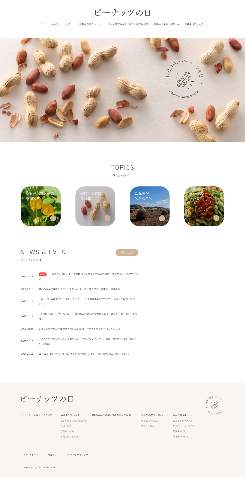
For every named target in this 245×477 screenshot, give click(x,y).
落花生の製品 (147, 426)
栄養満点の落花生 (150, 421)
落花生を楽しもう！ (195, 24)
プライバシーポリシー (77, 454)
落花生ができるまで (70, 436)
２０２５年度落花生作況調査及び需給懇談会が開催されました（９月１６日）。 (82, 328)
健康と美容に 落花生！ (90, 195)
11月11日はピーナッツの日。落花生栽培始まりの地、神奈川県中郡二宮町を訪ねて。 (84, 353)
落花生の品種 (67, 431)
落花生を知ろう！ (89, 24)
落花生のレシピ (180, 436)
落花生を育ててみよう (184, 421)
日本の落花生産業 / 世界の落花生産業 (128, 24)
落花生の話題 (179, 431)
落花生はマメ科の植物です (74, 421)
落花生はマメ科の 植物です (40, 195)
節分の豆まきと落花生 (184, 426)
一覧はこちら (127, 252)
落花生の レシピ (196, 195)
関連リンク (53, 454)
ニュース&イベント (30, 454)
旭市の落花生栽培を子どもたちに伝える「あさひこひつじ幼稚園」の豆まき (79, 289)
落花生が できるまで (143, 195)
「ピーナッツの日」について (54, 24)
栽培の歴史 (66, 426)
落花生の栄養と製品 (164, 24)
